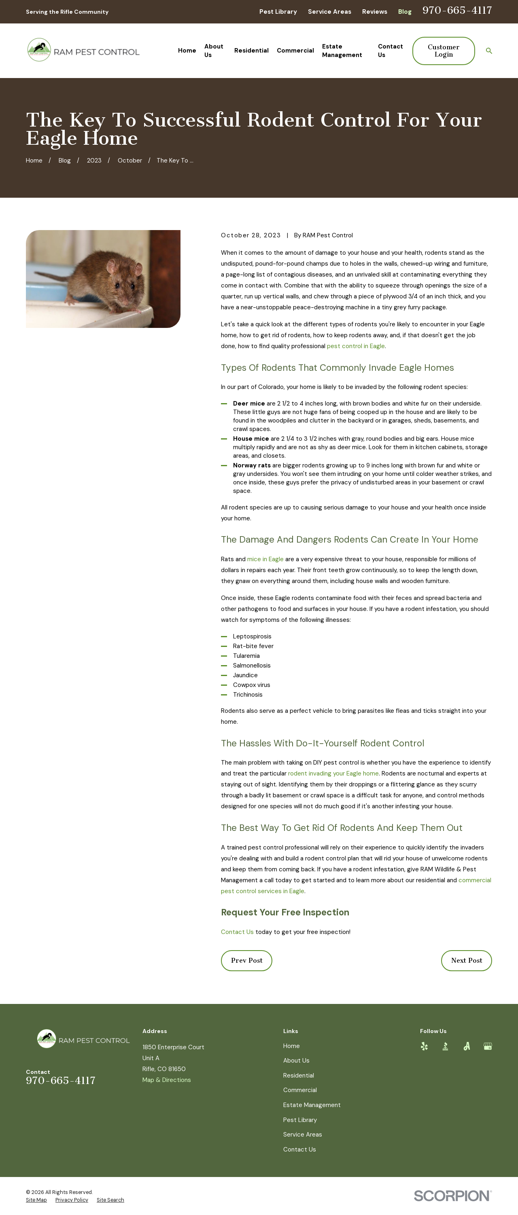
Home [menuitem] (187, 50)
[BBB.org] (445, 1046)
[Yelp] (424, 1046)
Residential (298, 1075)
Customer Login (444, 50)
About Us (296, 1061)
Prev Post (247, 960)
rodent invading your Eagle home (333, 773)
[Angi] (467, 1046)
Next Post (466, 960)
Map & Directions (166, 1080)
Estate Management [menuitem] (342, 50)
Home (291, 1046)
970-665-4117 (457, 10)
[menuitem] (36, 1200)
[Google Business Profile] (488, 1046)
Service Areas (329, 12)
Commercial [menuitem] (295, 50)
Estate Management (312, 1105)
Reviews (374, 12)
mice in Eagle (265, 559)
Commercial (300, 1090)
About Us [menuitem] (213, 50)
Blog (405, 12)
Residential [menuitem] (251, 50)
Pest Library (278, 12)
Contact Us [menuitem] (390, 50)
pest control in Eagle (356, 346)
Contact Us (237, 932)
